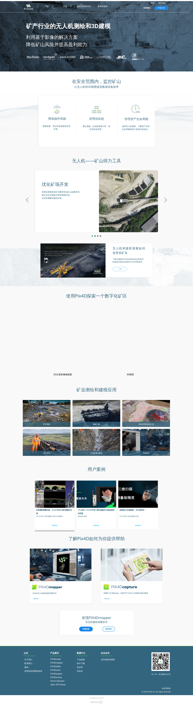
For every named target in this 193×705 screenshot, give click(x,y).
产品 (46, 6)
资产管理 (46, 453)
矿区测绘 (46, 424)
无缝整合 (146, 453)
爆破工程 (96, 424)
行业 (65, 6)
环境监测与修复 (96, 453)
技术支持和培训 (84, 6)
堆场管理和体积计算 (146, 424)
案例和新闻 (103, 6)
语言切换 (162, 3)
